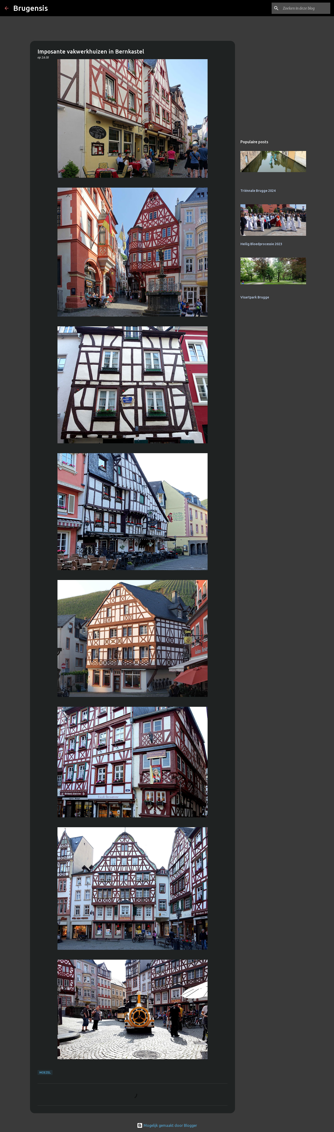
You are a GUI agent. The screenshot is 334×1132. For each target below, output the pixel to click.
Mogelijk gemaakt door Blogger (167, 1125)
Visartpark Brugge (254, 297)
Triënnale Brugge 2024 (258, 191)
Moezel (45, 1072)
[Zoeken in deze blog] (305, 8)
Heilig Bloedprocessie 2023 (261, 244)
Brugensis (30, 8)
